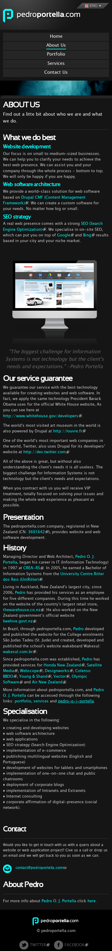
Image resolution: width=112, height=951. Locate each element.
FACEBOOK (76, 945)
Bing (89, 235)
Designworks (59, 671)
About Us (56, 45)
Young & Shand (35, 676)
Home (56, 36)
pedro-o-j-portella (76, 701)
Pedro (20, 592)
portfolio (23, 701)
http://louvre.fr (69, 431)
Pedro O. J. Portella (59, 901)
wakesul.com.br (19, 652)
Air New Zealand (49, 682)
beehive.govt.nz (19, 621)
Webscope (31, 671)
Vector (61, 676)
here (92, 901)
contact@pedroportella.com (41, 867)
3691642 (38, 532)
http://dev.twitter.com (46, 452)
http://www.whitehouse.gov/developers (42, 416)
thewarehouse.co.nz (23, 610)
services (41, 701)
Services (56, 63)
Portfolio (56, 54)
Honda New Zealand (64, 665)
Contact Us (56, 72)
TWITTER (40, 945)
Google (65, 235)
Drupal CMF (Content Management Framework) (44, 200)
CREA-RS (33, 568)
